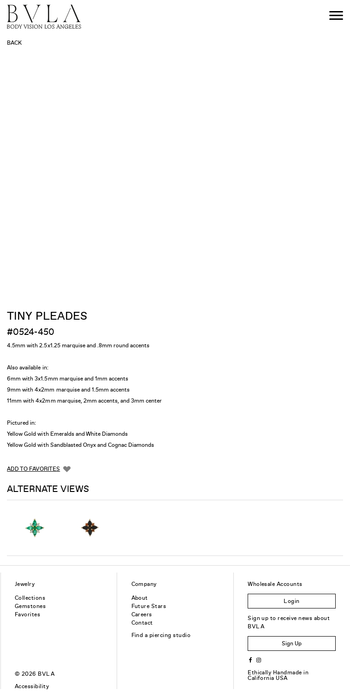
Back (14, 43)
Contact (142, 622)
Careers (141, 614)
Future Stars (148, 606)
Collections (30, 598)
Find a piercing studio (161, 635)
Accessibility (32, 686)
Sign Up (292, 643)
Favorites (27, 614)
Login (291, 601)
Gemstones (30, 606)
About (139, 598)
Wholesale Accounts (275, 584)
